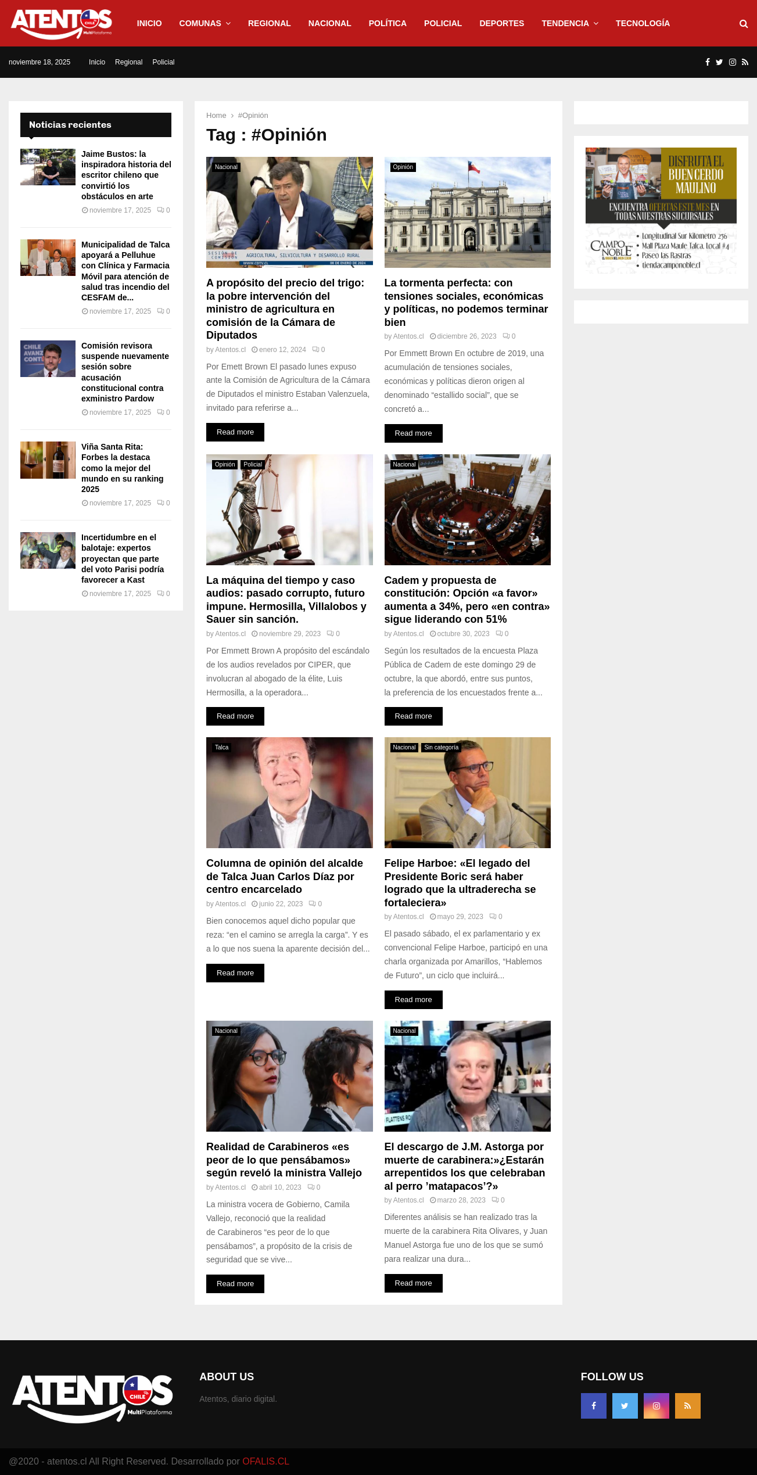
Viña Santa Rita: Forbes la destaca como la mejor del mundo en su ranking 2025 (122, 468)
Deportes (501, 23)
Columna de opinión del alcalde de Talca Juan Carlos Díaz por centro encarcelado (284, 876)
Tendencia (565, 23)
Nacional (329, 23)
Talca (221, 747)
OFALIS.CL (265, 1461)
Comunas (200, 23)
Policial (443, 23)
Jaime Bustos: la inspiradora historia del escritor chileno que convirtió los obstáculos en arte (126, 175)
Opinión (403, 167)
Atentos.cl (230, 350)
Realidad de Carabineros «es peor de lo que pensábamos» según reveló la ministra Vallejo (284, 1160)
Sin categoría (441, 747)
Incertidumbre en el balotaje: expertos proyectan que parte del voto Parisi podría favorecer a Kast (122, 558)
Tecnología (643, 23)
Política (388, 23)
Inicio (149, 23)
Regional (269, 23)
